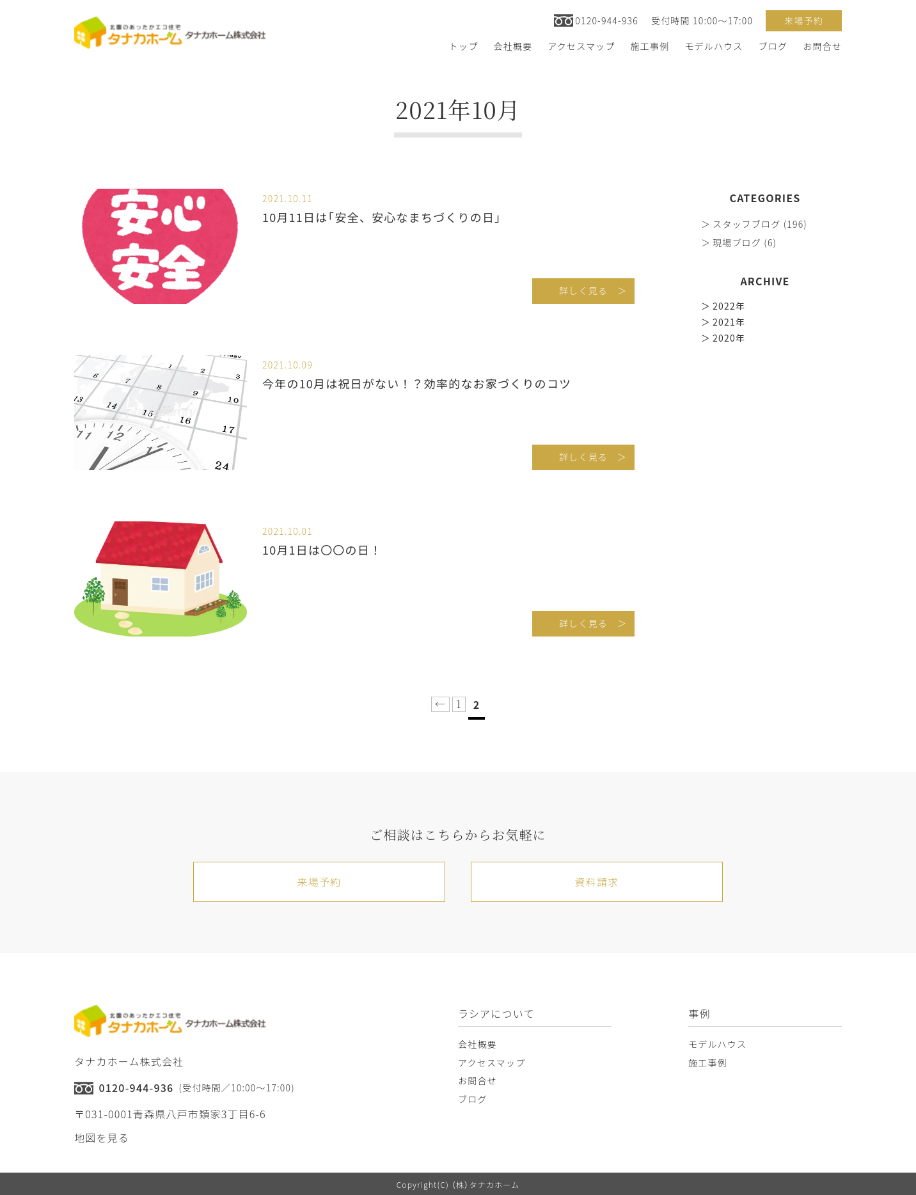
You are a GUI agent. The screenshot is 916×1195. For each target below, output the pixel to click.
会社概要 (512, 46)
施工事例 (650, 46)
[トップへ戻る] (170, 32)
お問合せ (822, 46)
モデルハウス (713, 46)
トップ (463, 46)
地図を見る (101, 1137)
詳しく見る (583, 290)
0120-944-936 (606, 20)
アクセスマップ (581, 46)
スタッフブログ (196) (760, 224)
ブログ (773, 46)
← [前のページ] (440, 704)
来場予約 (803, 20)
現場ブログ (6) (745, 242)
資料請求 (597, 881)
